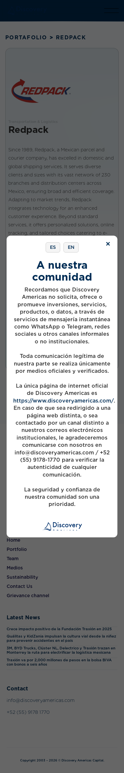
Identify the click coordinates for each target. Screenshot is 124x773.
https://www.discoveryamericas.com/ (63, 401)
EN (71, 247)
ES (53, 247)
